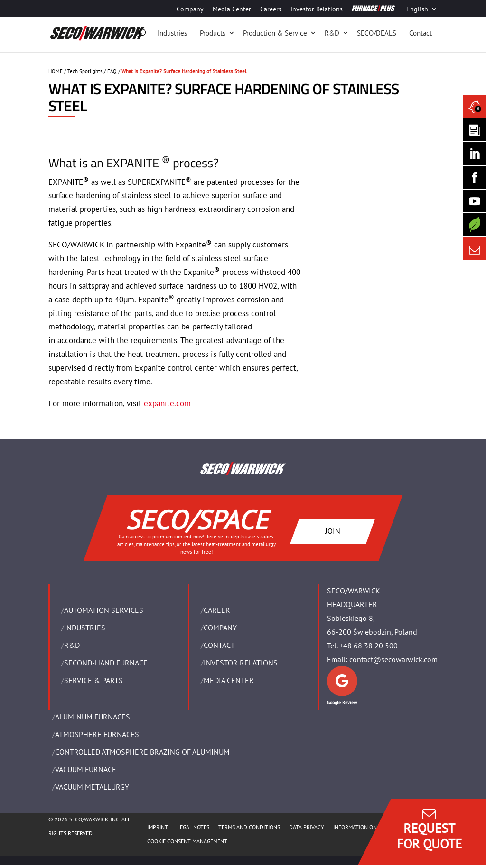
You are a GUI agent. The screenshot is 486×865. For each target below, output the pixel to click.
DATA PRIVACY (306, 826)
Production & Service (275, 32)
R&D (332, 32)
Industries (172, 32)
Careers (270, 9)
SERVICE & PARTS (93, 680)
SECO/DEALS (376, 32)
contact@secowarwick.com (393, 659)
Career (217, 610)
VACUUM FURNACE (85, 769)
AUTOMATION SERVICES (103, 610)
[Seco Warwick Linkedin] (474, 153)
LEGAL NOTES (193, 826)
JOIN (332, 531)
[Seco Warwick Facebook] (474, 177)
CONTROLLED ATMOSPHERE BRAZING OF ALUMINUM (142, 751)
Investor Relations (316, 9)
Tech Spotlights (85, 71)
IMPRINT (157, 826)
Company (190, 9)
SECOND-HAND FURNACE (106, 662)
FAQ (112, 71)
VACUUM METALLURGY (92, 787)
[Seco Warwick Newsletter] (474, 129)
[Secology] (474, 224)
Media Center (232, 9)
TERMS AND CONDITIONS (249, 826)
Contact (420, 32)
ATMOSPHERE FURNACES (97, 734)
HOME (55, 71)
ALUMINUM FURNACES (92, 716)
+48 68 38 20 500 (368, 645)
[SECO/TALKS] (474, 201)
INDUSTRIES (84, 627)
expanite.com (167, 403)
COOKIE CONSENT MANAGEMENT (187, 841)
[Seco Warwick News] (474, 106)
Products (212, 32)
